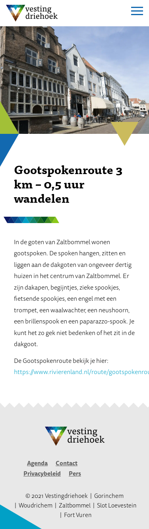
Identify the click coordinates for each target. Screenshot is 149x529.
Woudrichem (35, 505)
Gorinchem (109, 495)
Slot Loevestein (117, 505)
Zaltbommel (75, 505)
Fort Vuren (78, 514)
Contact (66, 463)
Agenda (37, 463)
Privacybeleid (42, 473)
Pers (75, 473)
